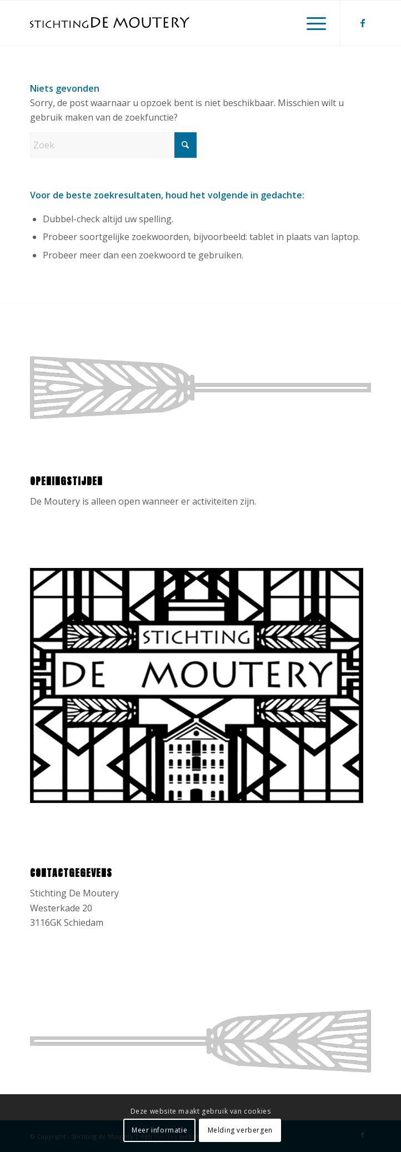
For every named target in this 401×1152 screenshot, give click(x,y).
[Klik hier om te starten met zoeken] (185, 145)
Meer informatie (159, 1130)
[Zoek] (113, 145)
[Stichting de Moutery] (166, 23)
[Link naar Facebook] (362, 22)
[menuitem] (310, 23)
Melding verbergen (240, 1130)
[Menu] (310, 23)
